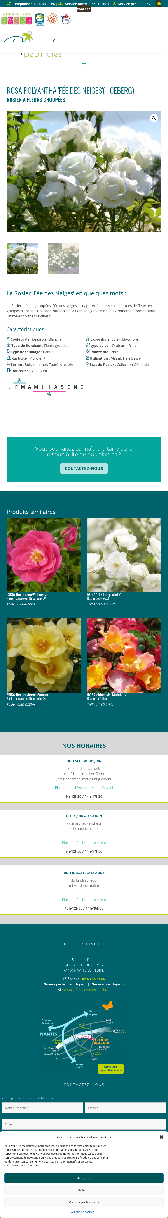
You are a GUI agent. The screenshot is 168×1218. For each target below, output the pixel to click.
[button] (161, 1137)
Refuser (84, 1190)
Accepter (84, 1178)
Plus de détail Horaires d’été (84, 842)
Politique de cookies (82, 1212)
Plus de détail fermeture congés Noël (84, 787)
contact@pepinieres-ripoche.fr (86, 989)
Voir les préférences (84, 1202)
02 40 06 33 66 (93, 979)
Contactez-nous (84, 468)
